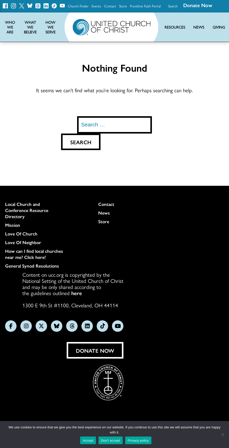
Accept (88, 440)
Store (123, 6)
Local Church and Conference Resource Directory (26, 210)
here (76, 293)
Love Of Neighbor (23, 242)
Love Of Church (21, 234)
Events (96, 6)
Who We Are (10, 27)
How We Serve (51, 27)
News (104, 213)
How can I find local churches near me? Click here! (34, 254)
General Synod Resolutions (32, 266)
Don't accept (110, 440)
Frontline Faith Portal (145, 6)
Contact (110, 6)
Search (173, 6)
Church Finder (78, 6)
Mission (12, 225)
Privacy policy (138, 440)
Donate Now (95, 350)
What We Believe (30, 27)
